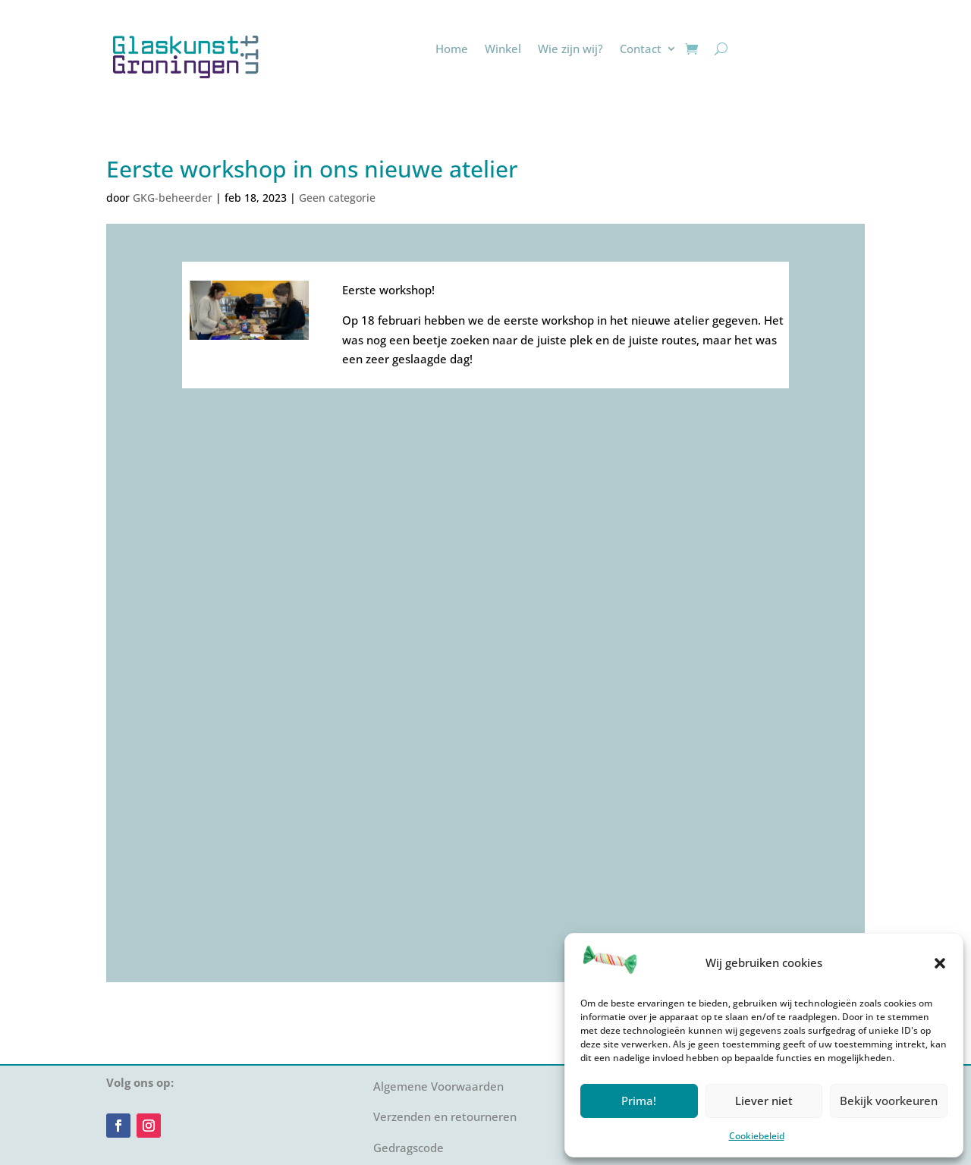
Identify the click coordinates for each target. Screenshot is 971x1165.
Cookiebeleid (756, 1135)
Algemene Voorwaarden (438, 1086)
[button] (939, 963)
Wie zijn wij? (570, 48)
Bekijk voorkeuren (889, 1100)
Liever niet (764, 1100)
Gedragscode (408, 1147)
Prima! (638, 1100)
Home (451, 48)
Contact (640, 48)
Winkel (503, 48)
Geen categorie (337, 197)
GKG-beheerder (172, 197)
